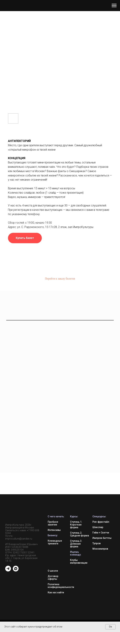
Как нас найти (56, 592)
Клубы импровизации (78, 561)
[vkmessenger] (16, 570)
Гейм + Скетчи (100, 532)
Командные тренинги (55, 542)
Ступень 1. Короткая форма (76, 524)
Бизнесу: (53, 535)
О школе (53, 570)
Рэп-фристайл (100, 521)
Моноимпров (100, 548)
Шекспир (97, 527)
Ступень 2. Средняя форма (79, 534)
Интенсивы (54, 530)
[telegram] (8, 570)
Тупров (96, 543)
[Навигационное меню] (114, 5)
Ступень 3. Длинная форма (76, 544)
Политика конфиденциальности (61, 585)
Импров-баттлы (102, 538)
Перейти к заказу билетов (60, 278)
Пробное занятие (53, 523)
